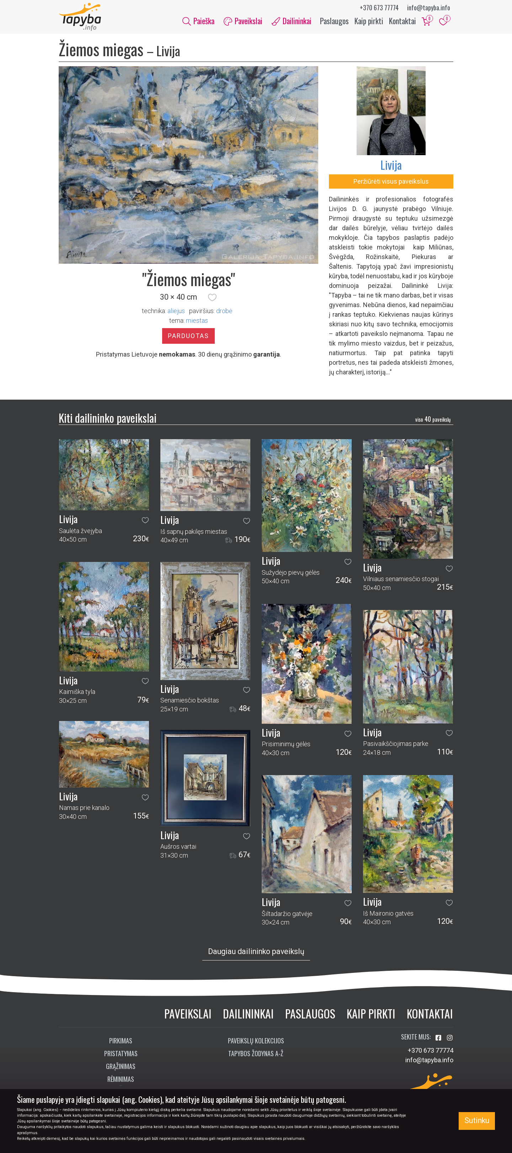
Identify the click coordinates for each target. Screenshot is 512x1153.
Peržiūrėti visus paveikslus (391, 181)
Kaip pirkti (368, 20)
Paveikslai (188, 1013)
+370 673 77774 (379, 7)
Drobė (224, 311)
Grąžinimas (120, 1066)
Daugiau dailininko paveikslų (256, 951)
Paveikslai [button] (243, 20)
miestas (197, 320)
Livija (391, 165)
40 (432, 419)
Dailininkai (248, 1013)
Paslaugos (334, 20)
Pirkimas (120, 1041)
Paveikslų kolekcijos (256, 1041)
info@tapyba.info (428, 7)
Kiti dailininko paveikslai (107, 418)
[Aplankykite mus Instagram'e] (449, 1038)
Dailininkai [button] (291, 20)
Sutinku (476, 1120)
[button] (212, 297)
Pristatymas (121, 1053)
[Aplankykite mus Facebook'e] (439, 1038)
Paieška (198, 20)
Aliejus (176, 311)
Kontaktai (402, 20)
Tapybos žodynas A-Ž (255, 1053)
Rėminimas (120, 1079)
